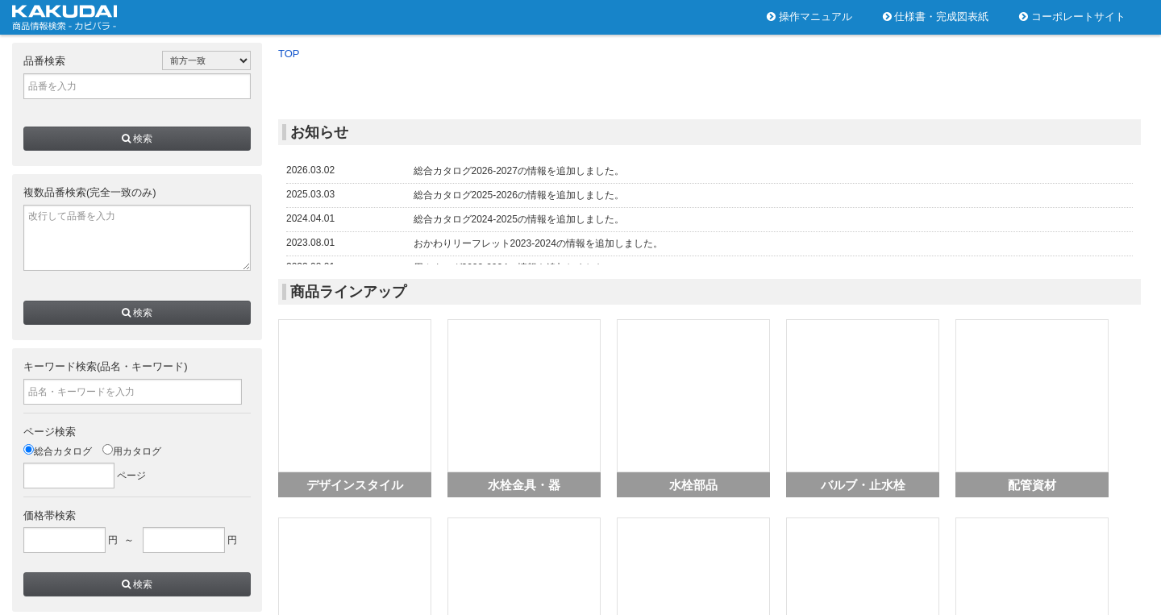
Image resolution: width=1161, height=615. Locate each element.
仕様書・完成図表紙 (936, 16)
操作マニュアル (809, 16)
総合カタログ (57, 451)
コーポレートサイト (1072, 16)
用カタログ (131, 451)
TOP (289, 54)
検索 (137, 138)
